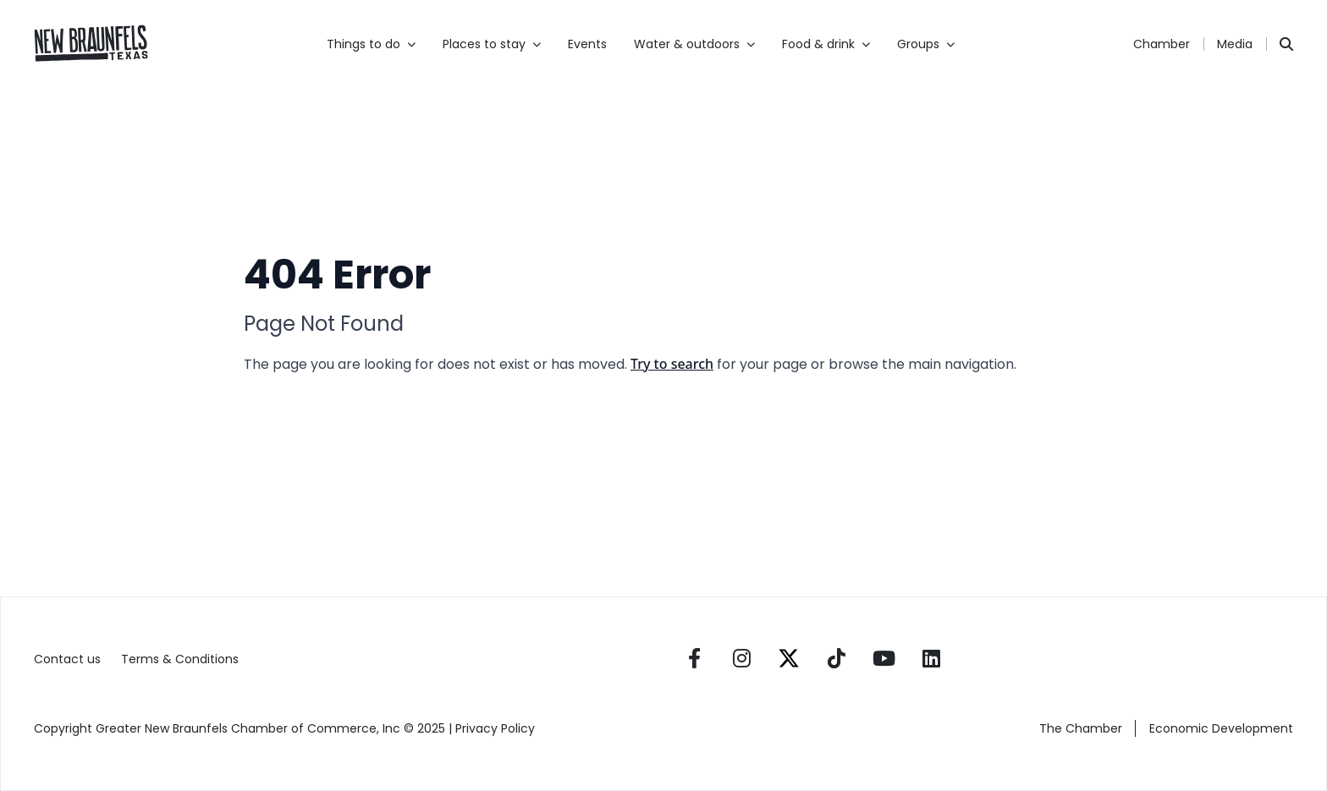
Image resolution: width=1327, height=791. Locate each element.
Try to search (671, 363)
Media (1235, 44)
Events (587, 44)
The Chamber (1080, 728)
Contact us (67, 659)
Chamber (1161, 44)
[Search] (1286, 44)
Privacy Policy (496, 728)
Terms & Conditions (180, 659)
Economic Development (1221, 728)
